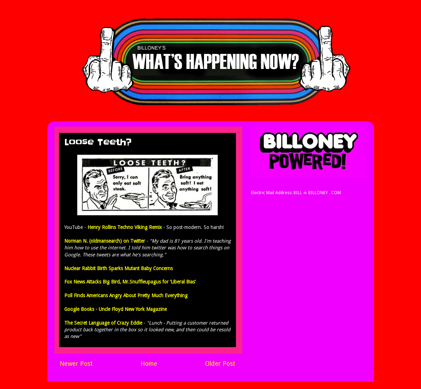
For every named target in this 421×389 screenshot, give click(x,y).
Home (148, 363)
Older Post (220, 363)
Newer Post (76, 363)
